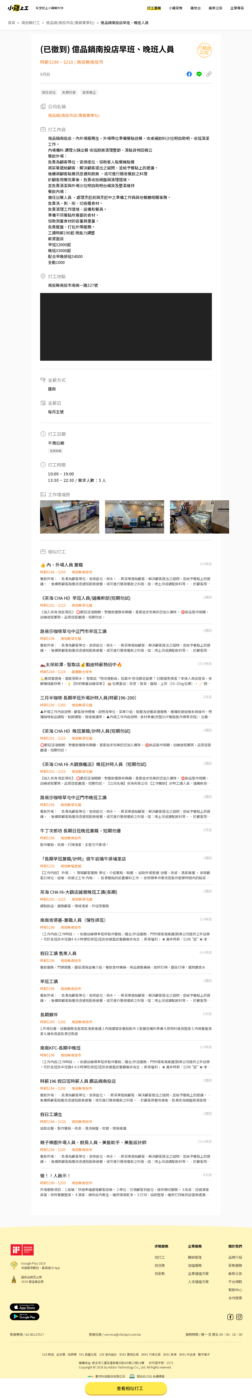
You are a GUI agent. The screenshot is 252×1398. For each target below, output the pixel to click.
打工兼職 (154, 7)
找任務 (160, 1265)
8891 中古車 (187, 1354)
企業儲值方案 (198, 1273)
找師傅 (72, 1354)
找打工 (160, 1257)
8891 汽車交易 (151, 1354)
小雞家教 (176, 7)
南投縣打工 (30, 22)
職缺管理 (195, 1257)
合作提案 (235, 1297)
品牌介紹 (235, 1257)
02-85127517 (34, 1334)
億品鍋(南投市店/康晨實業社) (70, 22)
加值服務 (195, 1265)
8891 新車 (170, 1354)
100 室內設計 (108, 1354)
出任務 (60, 1354)
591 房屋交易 (88, 1354)
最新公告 (215, 7)
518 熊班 (48, 1354)
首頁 (11, 22)
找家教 (160, 1273)
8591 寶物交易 (129, 1354)
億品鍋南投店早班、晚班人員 (125, 22)
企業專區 (237, 7)
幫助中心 (235, 1289)
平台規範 (235, 1281)
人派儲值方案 (198, 1281)
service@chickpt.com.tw (122, 1334)
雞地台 (195, 7)
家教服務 (235, 1265)
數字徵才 (204, 1354)
